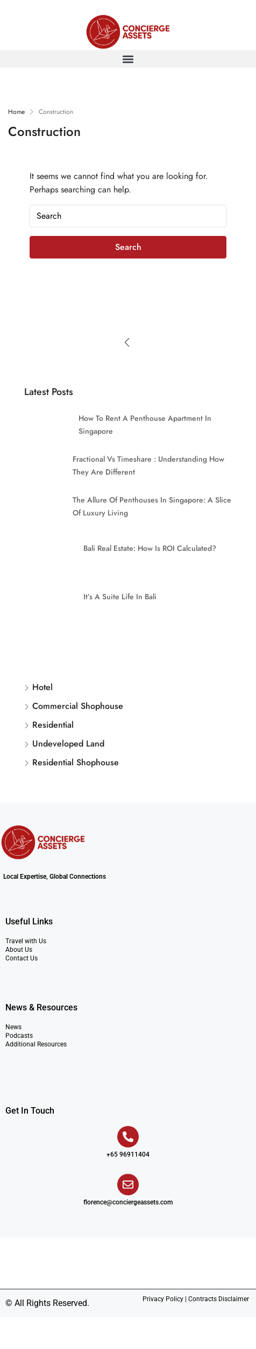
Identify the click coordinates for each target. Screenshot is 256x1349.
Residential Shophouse (75, 762)
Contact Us (21, 958)
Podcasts (19, 1035)
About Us (18, 949)
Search (128, 247)
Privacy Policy (163, 1299)
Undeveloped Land (68, 743)
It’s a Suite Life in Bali (120, 596)
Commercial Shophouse (77, 706)
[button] (128, 59)
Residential (53, 725)
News (13, 1027)
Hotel (42, 687)
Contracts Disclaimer (218, 1299)
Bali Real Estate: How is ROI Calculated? (149, 548)
